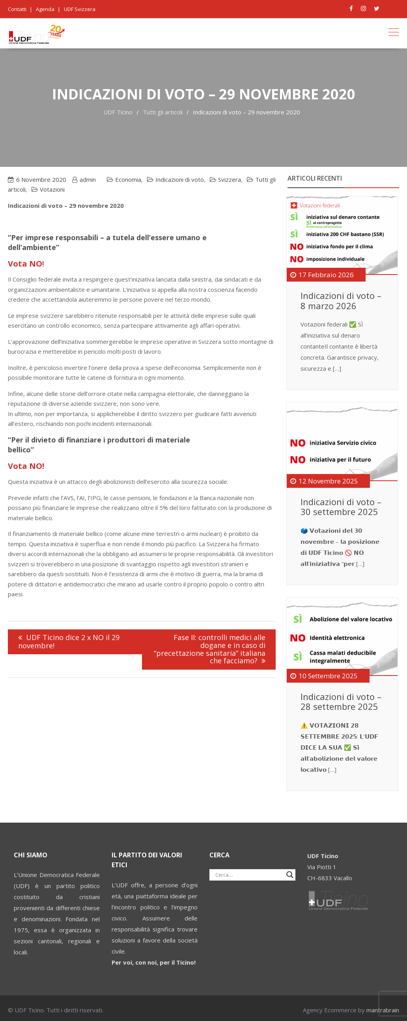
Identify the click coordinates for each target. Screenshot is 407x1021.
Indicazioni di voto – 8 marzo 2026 (341, 300)
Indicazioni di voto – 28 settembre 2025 (341, 702)
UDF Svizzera (79, 9)
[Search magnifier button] (289, 874)
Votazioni (52, 189)
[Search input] (248, 874)
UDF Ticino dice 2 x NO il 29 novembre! (68, 641)
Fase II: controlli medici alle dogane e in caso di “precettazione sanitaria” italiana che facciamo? (209, 649)
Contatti (17, 9)
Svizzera (229, 179)
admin (88, 179)
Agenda (45, 9)
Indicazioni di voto (179, 179)
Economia (128, 179)
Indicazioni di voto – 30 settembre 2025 (341, 507)
